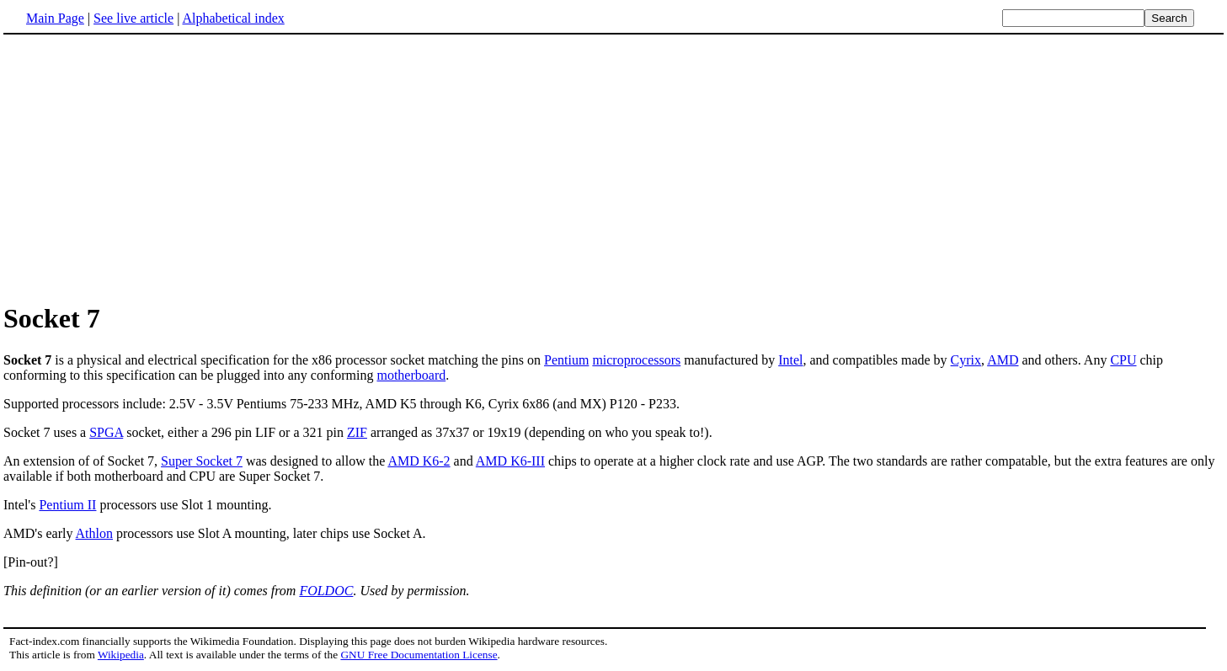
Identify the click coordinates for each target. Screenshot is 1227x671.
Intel (790, 360)
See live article (133, 18)
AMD (1002, 360)
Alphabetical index (233, 18)
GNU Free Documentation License (418, 654)
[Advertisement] (144, 167)
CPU (1123, 360)
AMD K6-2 (418, 461)
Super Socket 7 (202, 461)
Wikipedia (121, 654)
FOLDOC (326, 590)
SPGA (106, 432)
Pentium (566, 360)
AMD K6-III (510, 461)
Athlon (94, 533)
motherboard (410, 375)
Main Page (55, 18)
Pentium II (67, 505)
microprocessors (636, 360)
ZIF (357, 432)
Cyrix (966, 360)
